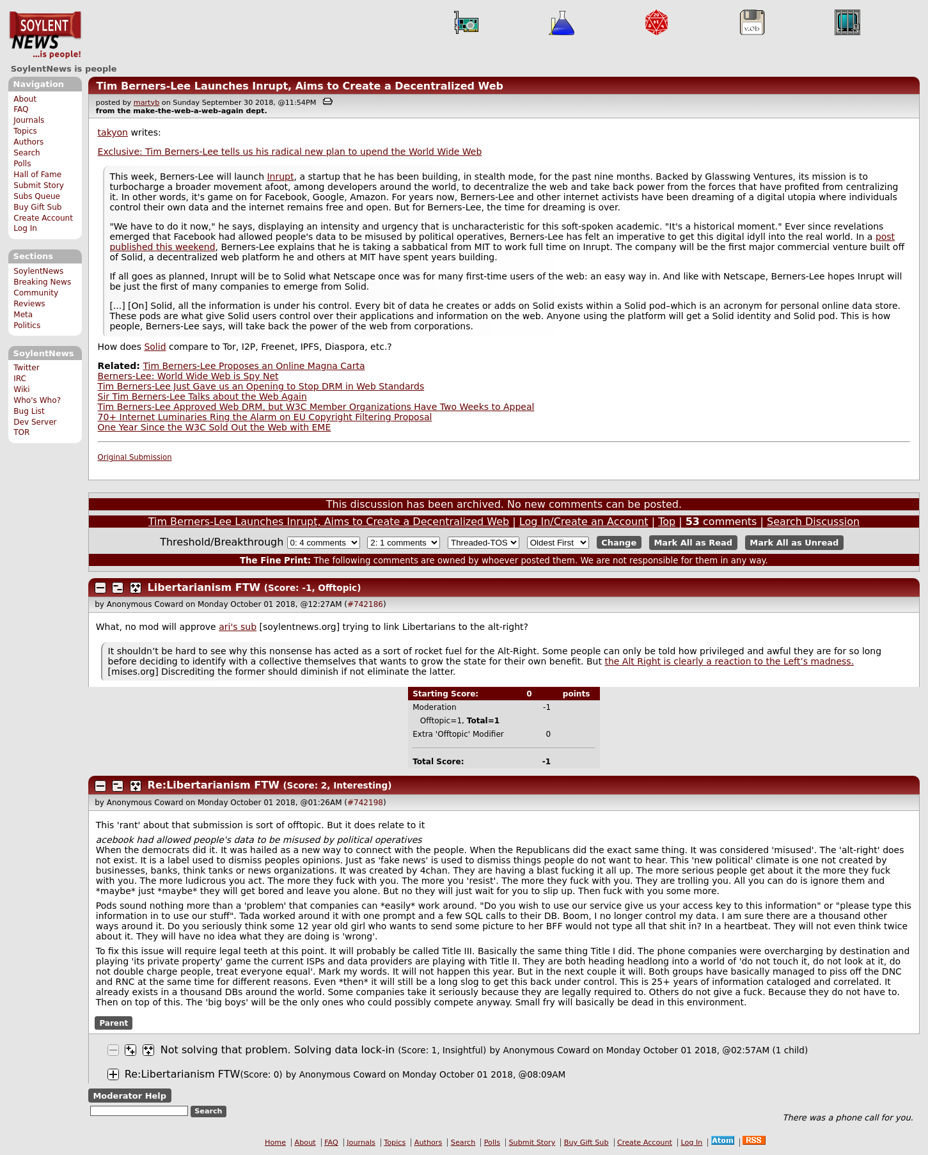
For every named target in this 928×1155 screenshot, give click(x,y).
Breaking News (42, 282)
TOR (21, 432)
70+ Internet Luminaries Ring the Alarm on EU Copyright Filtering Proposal (265, 417)
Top (666, 521)
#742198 (365, 802)
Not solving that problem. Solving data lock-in (278, 1050)
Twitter (26, 367)
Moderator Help (129, 1096)
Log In (25, 228)
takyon (113, 132)
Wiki (21, 389)
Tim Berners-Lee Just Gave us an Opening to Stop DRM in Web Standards (261, 386)
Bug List (29, 411)
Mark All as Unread (794, 542)
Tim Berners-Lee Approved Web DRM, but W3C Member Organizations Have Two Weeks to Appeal (316, 407)
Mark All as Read (693, 542)
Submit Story (38, 185)
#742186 (365, 604)
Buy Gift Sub (37, 207)
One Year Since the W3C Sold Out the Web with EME (214, 427)
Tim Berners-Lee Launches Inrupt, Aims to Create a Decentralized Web (299, 86)
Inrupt (280, 176)
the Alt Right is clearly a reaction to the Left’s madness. (729, 661)
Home (275, 1142)
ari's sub (237, 627)
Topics (25, 131)
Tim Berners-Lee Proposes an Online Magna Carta (254, 366)
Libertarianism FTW (204, 587)
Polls (22, 163)
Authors (28, 142)
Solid (155, 347)
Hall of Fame (37, 174)
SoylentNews (45, 35)
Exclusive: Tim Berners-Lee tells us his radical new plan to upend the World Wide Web (290, 151)
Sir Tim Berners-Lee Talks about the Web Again (202, 396)
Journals (28, 120)
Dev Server (34, 422)
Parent (113, 1023)
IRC (19, 378)
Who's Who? (37, 400)
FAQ (20, 109)
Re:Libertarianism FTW (213, 785)
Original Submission (135, 457)
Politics (26, 325)
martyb (146, 102)
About (24, 99)
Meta (23, 314)
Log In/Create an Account (584, 521)
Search (26, 152)
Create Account (43, 218)
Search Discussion (813, 521)
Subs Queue (36, 196)
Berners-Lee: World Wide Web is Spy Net (188, 376)
